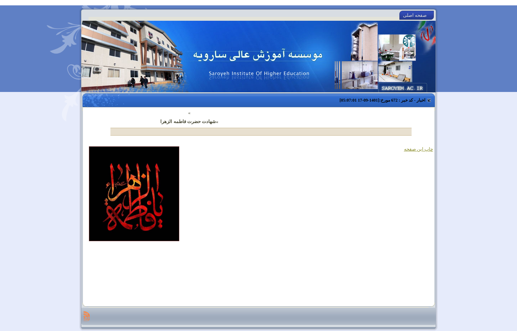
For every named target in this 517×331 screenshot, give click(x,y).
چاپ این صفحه (418, 149)
